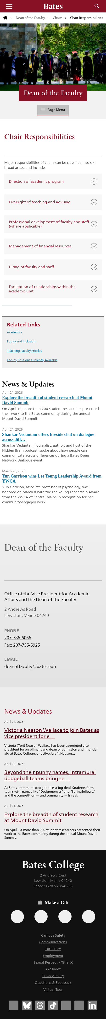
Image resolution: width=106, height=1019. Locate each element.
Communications (53, 942)
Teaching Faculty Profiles (24, 351)
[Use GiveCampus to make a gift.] (88, 916)
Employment (53, 956)
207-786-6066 (17, 637)
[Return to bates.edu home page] (7, 17)
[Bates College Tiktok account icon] (53, 1005)
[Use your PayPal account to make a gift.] (65, 916)
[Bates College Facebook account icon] (13, 1005)
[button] (53, 181)
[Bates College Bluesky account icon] (27, 1005)
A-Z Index (53, 969)
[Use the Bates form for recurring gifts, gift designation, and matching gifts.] (17, 916)
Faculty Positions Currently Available (32, 360)
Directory (53, 949)
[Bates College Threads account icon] (40, 1005)
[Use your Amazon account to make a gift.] (41, 916)
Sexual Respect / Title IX (53, 962)
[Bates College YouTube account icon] (79, 1005)
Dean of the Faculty (30, 18)
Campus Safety (53, 935)
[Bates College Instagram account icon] (66, 1005)
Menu (9, 6)
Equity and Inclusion (21, 341)
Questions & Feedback (53, 982)
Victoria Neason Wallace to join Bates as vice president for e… (51, 733)
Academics (14, 332)
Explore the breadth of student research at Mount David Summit (51, 817)
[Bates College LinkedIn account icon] (92, 1005)
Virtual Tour (53, 989)
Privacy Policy (53, 976)
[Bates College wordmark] (53, 6)
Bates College (53, 864)
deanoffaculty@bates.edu (30, 666)
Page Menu (53, 110)
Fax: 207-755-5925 (22, 645)
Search (97, 6)
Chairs (57, 18)
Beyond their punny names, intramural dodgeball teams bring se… (50, 775)
